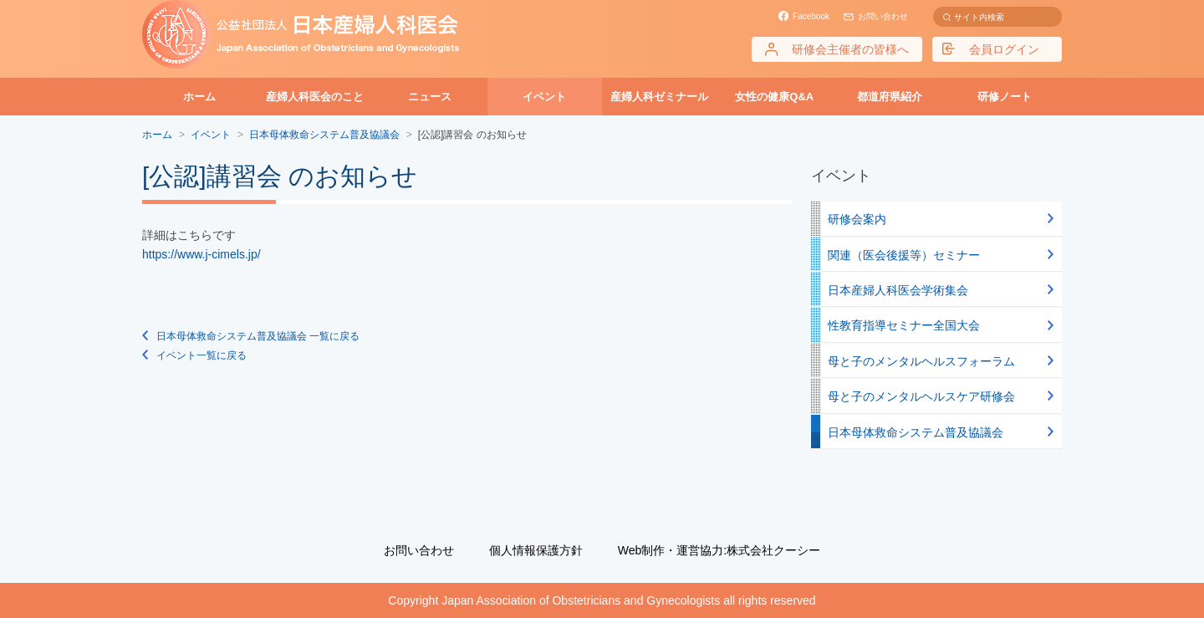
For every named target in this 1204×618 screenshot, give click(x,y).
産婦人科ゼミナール (659, 96)
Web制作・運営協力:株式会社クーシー (719, 550)
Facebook (811, 16)
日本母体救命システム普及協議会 (915, 432)
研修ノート (1004, 96)
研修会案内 (857, 219)
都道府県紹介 (889, 96)
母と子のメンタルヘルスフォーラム (921, 361)
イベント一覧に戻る (201, 355)
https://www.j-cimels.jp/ (201, 254)
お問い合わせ (883, 16)
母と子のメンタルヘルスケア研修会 (921, 396)
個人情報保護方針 (536, 550)
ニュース (430, 96)
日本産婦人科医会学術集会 (898, 290)
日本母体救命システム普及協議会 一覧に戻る (258, 336)
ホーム (199, 96)
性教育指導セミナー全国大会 (904, 325)
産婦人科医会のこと (315, 96)
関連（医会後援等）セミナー (904, 255)
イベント (544, 96)
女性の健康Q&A (774, 96)
